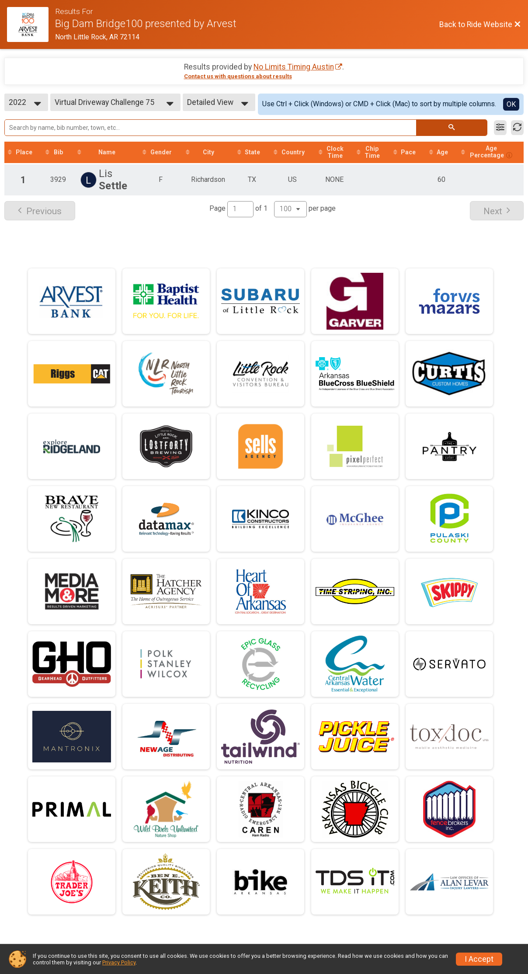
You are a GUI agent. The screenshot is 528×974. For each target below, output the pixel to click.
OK (511, 104)
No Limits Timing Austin (294, 67)
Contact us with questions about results (238, 76)
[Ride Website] (31, 24)
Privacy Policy (118, 962)
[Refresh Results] (517, 127)
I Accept (479, 959)
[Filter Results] (500, 127)
